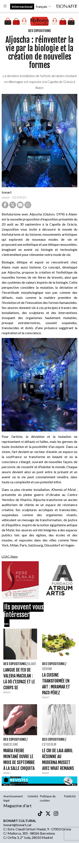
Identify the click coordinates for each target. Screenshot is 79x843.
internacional (22, 6)
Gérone (47, 669)
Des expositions (39, 31)
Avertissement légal (13, 798)
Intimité (33, 796)
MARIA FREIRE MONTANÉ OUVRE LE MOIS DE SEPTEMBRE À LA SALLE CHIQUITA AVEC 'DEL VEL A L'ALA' (20, 762)
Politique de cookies (48, 798)
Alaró (32, 664)
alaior (6, 197)
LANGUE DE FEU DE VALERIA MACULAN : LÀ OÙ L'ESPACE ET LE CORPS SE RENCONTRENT (19, 681)
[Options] (5, 6)
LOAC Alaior (10, 556)
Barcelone (10, 744)
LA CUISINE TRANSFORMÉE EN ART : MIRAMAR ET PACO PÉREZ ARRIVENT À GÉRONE (57, 686)
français (43, 6)
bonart (7, 192)
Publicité (70, 796)
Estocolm (49, 744)
